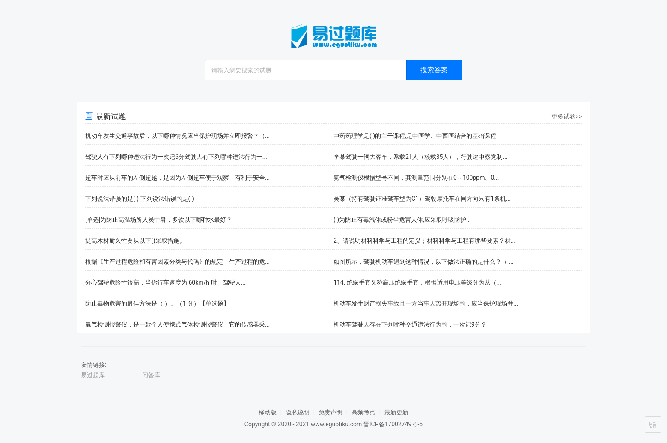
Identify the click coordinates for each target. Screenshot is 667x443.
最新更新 (396, 412)
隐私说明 (298, 412)
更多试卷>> (566, 116)
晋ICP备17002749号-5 (393, 424)
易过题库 (93, 375)
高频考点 (363, 412)
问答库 (151, 375)
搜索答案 (434, 70)
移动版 (268, 412)
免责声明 (330, 412)
